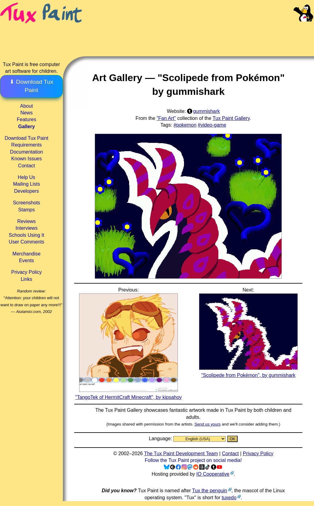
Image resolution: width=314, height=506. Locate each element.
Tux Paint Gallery (231, 118)
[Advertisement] (198, 33)
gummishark (206, 111)
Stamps (26, 209)
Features (26, 119)
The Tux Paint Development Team (181, 453)
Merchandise (27, 253)
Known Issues (26, 158)
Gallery (26, 126)
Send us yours (207, 424)
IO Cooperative (212, 474)
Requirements (26, 144)
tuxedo (229, 497)
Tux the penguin (209, 490)
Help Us (26, 177)
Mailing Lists (26, 184)
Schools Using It (26, 235)
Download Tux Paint (26, 138)
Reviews (26, 221)
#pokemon (185, 125)
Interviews (26, 228)
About (26, 106)
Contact (26, 165)
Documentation (26, 151)
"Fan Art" (166, 118)
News (26, 112)
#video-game (212, 125)
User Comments (26, 241)
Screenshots (26, 202)
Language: (161, 438)
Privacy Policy (26, 272)
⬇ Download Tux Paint (31, 86)
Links (26, 279)
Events (26, 260)
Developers (26, 191)
